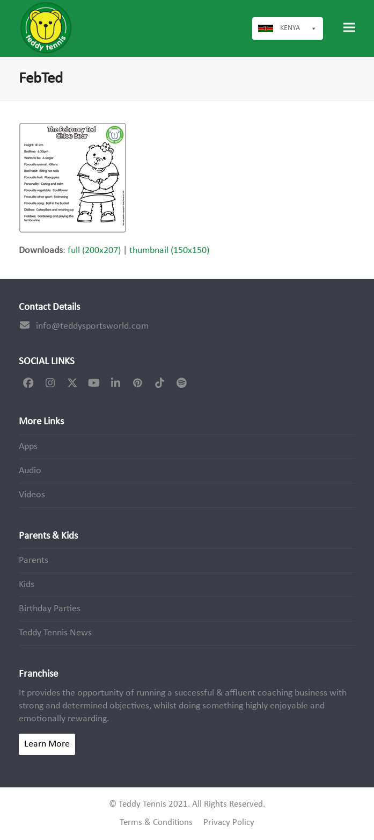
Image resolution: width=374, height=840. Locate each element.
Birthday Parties (49, 609)
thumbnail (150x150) (169, 250)
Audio (30, 471)
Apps (28, 446)
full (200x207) (94, 250)
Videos (32, 495)
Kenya (298, 28)
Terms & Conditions (156, 823)
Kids (26, 585)
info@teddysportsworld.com (92, 326)
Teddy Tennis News (55, 633)
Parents (33, 560)
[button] (349, 27)
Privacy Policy (228, 823)
